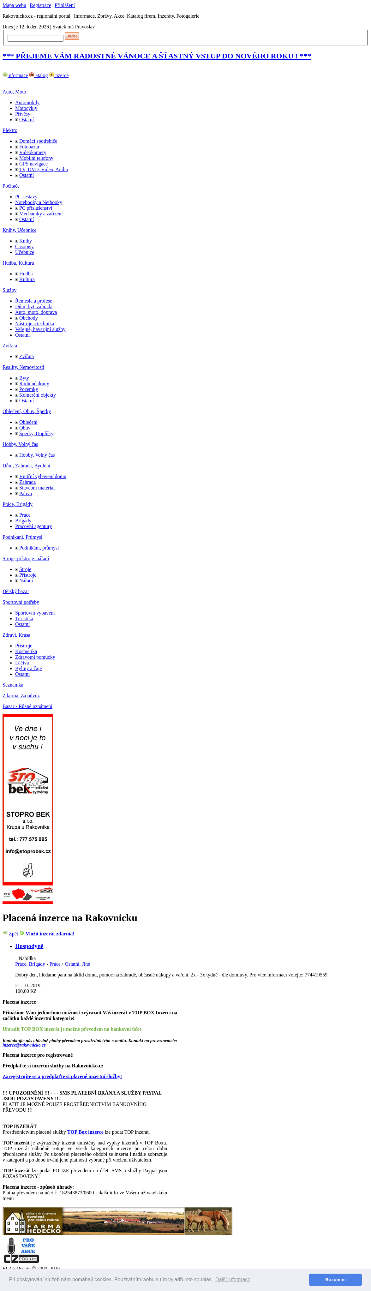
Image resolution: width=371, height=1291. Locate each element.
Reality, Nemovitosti (23, 367)
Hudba (26, 273)
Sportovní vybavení (35, 612)
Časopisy (24, 246)
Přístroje (27, 575)
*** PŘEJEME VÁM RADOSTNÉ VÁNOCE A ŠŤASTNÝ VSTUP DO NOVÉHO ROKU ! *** (157, 56)
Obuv (25, 427)
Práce (25, 515)
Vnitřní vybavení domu (42, 476)
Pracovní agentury (33, 526)
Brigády (23, 520)
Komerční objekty (37, 395)
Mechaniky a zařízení (41, 213)
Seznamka (13, 685)
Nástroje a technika (34, 323)
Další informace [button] (232, 1279)
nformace (15, 75)
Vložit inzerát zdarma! (46, 933)
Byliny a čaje (28, 668)
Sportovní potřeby (21, 602)
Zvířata (10, 345)
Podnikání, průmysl (39, 547)
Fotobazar (29, 146)
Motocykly (26, 108)
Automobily (27, 102)
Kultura (27, 279)
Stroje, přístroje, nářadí (26, 558)
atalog (38, 75)
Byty (24, 378)
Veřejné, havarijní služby (40, 329)
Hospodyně (29, 946)
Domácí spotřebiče (38, 141)
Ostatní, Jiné (77, 964)
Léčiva (22, 662)
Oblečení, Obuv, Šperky (27, 411)
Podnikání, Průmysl (22, 537)
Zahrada (27, 482)
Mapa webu (14, 5)
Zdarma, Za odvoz (21, 695)
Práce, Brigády (18, 504)
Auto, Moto (14, 91)
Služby (9, 290)
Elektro (10, 130)
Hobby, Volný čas (20, 444)
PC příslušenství (35, 208)
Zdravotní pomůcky (35, 657)
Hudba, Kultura (18, 263)
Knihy (25, 240)
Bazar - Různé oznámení (27, 706)
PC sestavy (26, 196)
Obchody (28, 318)
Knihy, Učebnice (19, 230)
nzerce (59, 75)
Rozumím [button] (335, 1279)
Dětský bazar (16, 591)
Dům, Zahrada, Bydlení (26, 465)
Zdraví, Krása (16, 635)
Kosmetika (26, 651)
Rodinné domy (34, 383)
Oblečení (28, 422)
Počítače (11, 186)
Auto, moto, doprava (36, 312)
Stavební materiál (37, 487)
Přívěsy (22, 114)
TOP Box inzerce (85, 1132)
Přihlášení (65, 5)
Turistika (24, 618)
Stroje (25, 569)
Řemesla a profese (33, 300)
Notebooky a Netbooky (38, 202)
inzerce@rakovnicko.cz (24, 1045)
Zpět (10, 933)
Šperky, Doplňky (36, 433)
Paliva (25, 493)
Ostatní (26, 119)
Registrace (40, 5)
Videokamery (32, 152)
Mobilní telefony (36, 158)
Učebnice (24, 252)
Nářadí (26, 580)
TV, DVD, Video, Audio (43, 169)
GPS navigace (33, 163)
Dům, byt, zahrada (33, 306)
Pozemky (28, 389)
